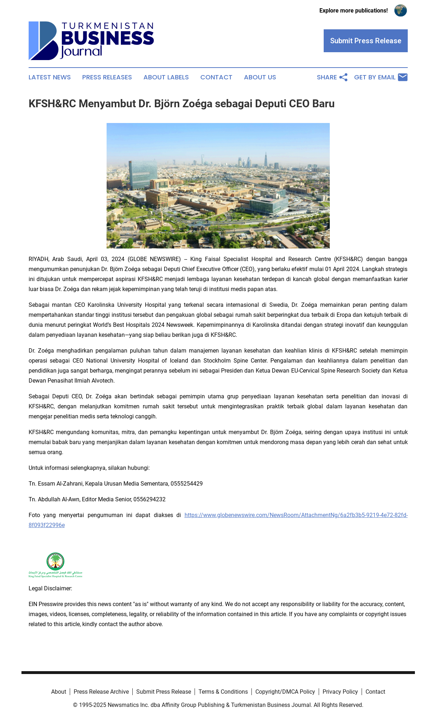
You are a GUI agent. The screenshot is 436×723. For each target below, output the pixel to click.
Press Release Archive (101, 691)
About (58, 691)
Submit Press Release (163, 691)
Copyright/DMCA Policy (285, 691)
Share (332, 77)
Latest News (50, 77)
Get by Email (381, 77)
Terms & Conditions (223, 691)
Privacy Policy (340, 691)
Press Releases (107, 77)
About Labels (166, 77)
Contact (216, 77)
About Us (260, 77)
